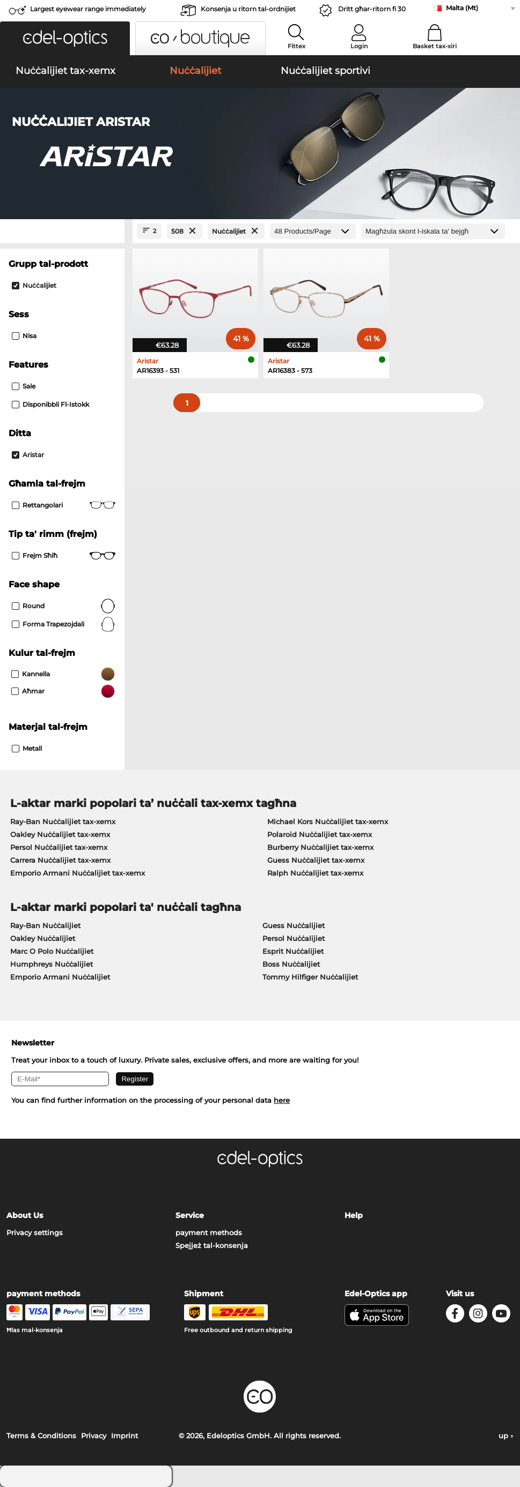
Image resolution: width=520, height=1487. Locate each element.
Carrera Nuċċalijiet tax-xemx (60, 860)
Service (189, 1215)
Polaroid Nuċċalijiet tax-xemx (319, 834)
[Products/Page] (312, 231)
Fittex (296, 46)
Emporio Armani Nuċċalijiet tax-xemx (77, 873)
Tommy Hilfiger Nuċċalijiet (310, 977)
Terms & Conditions (41, 1435)
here (282, 1100)
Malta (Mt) (462, 8)
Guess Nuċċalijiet (293, 925)
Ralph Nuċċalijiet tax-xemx (315, 873)
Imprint (124, 1435)
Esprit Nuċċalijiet (293, 951)
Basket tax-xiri (435, 46)
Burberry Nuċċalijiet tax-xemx (320, 847)
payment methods (208, 1232)
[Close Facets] (62, 231)
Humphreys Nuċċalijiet (51, 964)
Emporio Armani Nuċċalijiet (60, 977)
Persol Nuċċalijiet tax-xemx (58, 847)
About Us (24, 1215)
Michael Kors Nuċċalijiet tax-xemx (327, 821)
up (506, 1435)
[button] (65, 38)
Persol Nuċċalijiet (293, 938)
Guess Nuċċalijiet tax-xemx (315, 860)
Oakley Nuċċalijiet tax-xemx (60, 834)
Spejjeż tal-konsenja (211, 1245)
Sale (23, 386)
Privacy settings (34, 1232)
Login (359, 46)
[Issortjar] (433, 231)
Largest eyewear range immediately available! (88, 12)
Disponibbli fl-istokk (50, 404)
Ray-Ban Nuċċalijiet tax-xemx (62, 821)
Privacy (93, 1435)
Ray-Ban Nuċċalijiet (45, 925)
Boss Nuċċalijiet (291, 964)
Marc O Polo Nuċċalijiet (51, 951)
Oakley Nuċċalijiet (42, 938)
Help (354, 1215)
